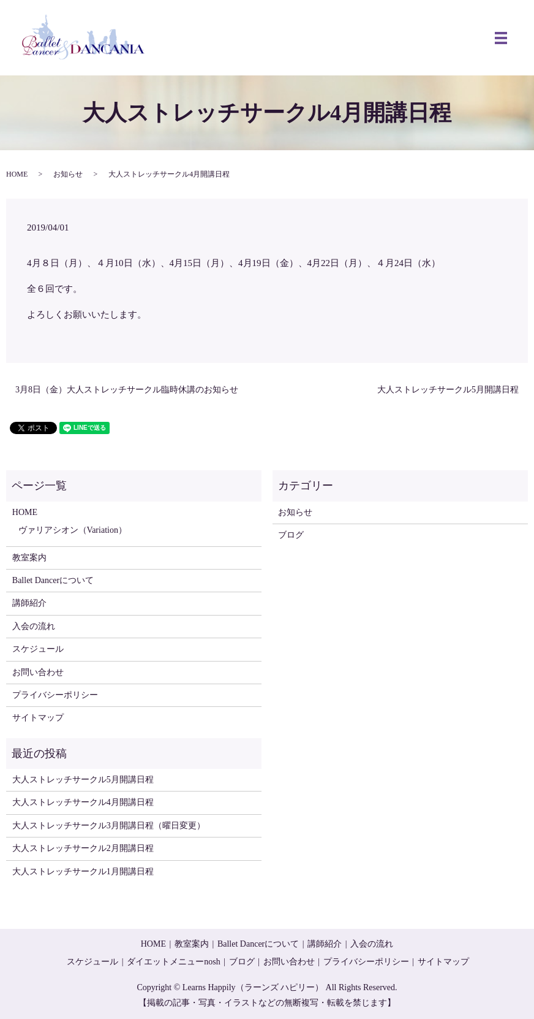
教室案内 (29, 557)
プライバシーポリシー (55, 695)
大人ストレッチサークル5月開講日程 (448, 389)
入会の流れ (33, 626)
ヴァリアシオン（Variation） (72, 530)
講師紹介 (29, 603)
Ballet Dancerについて (53, 580)
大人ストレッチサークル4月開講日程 (83, 802)
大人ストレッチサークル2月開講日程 (83, 848)
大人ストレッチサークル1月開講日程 (83, 871)
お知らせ (68, 174)
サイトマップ (38, 717)
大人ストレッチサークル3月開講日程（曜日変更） (108, 825)
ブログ (291, 535)
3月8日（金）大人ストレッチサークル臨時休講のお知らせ (126, 389)
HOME (17, 174)
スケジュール (38, 649)
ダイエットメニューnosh (173, 961)
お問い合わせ (38, 672)
